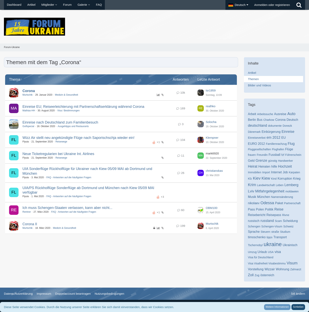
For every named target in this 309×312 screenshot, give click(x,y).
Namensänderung (282, 196)
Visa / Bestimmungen (68, 110)
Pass (251, 209)
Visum (292, 263)
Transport (280, 237)
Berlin (252, 119)
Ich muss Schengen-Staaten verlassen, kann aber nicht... (67, 208)
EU (283, 137)
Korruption (285, 178)
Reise (278, 209)
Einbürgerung (271, 131)
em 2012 (273, 137)
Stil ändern (298, 293)
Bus (259, 119)
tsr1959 (211, 90)
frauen (252, 154)
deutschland (257, 125)
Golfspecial (28, 126)
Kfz (250, 178)
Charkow (268, 119)
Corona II (29, 224)
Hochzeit (285, 166)
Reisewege (61, 141)
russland (267, 221)
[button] (238, 5)
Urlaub (262, 252)
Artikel (252, 72)
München (263, 196)
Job (285, 172)
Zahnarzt (295, 269)
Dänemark (254, 131)
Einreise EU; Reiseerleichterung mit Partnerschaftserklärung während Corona (83, 107)
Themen (253, 79)
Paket (279, 203)
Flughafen (278, 149)
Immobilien (254, 172)
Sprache (254, 231)
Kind (274, 178)
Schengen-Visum (271, 226)
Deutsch (292, 119)
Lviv (251, 191)
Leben (279, 185)
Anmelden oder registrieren (272, 4)
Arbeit (252, 114)
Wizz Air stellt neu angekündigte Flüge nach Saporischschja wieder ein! (78, 138)
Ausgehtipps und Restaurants (73, 126)
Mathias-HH (28, 110)
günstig (272, 160)
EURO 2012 (256, 143)
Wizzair (269, 269)
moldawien (292, 191)
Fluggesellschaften (259, 149)
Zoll (251, 275)
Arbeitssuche (265, 114)
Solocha (211, 122)
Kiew (266, 178)
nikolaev (254, 203)
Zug (257, 275)
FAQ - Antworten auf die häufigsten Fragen (68, 177)
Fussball (274, 154)
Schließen (298, 307)
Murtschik (27, 94)
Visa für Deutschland (260, 257)
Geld (251, 160)
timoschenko (257, 237)
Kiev (257, 178)
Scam (278, 220)
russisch (254, 220)
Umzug (252, 252)
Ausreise (280, 114)
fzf (282, 154)
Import (266, 172)
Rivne (285, 215)
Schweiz (288, 226)
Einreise (288, 132)
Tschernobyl (255, 245)
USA (271, 252)
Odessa (267, 203)
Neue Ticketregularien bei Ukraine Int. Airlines (58, 154)
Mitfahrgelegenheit (269, 191)
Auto (291, 114)
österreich (267, 275)
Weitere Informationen (277, 307)
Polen (260, 209)
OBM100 (211, 208)
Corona (28, 91)
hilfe (274, 166)
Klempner (212, 137)
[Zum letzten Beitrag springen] (200, 93)
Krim (252, 185)
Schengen (254, 226)
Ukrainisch (290, 245)
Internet (276, 172)
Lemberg (291, 185)
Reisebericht (256, 215)
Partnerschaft (292, 203)
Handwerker (285, 160)
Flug (291, 144)
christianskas (214, 170)
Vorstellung (255, 269)
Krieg (296, 178)
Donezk (287, 125)
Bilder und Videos (259, 85)
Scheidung (290, 220)
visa (278, 252)
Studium (285, 231)
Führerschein (293, 154)
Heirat (252, 166)
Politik (269, 209)
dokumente (275, 125)
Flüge (289, 149)
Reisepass (273, 215)
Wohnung (282, 269)
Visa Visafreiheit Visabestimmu (267, 263)
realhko (210, 106)
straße (275, 231)
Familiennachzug (276, 143)
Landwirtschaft (266, 185)
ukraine (273, 244)
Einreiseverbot (257, 137)
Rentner (26, 211)
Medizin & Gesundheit (66, 94)
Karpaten (294, 172)
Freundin (262, 154)
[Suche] (299, 5)
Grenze (261, 160)
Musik (252, 196)
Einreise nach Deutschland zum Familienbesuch (60, 122)
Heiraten (264, 166)
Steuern (265, 231)
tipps (270, 237)
